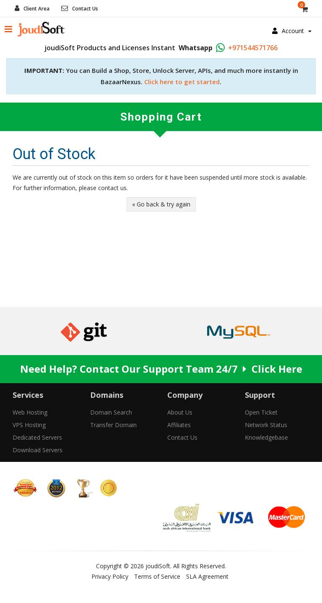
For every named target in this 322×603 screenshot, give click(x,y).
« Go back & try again (161, 204)
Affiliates (179, 425)
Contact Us (85, 8)
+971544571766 (253, 47)
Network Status (266, 425)
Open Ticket (261, 412)
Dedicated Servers (37, 437)
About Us (179, 412)
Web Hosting (30, 412)
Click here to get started (182, 81)
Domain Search (111, 412)
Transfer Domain (113, 425)
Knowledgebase (266, 437)
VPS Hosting (29, 425)
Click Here (277, 369)
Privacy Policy (109, 576)
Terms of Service (157, 576)
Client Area (36, 8)
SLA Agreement (207, 576)
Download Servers (37, 450)
